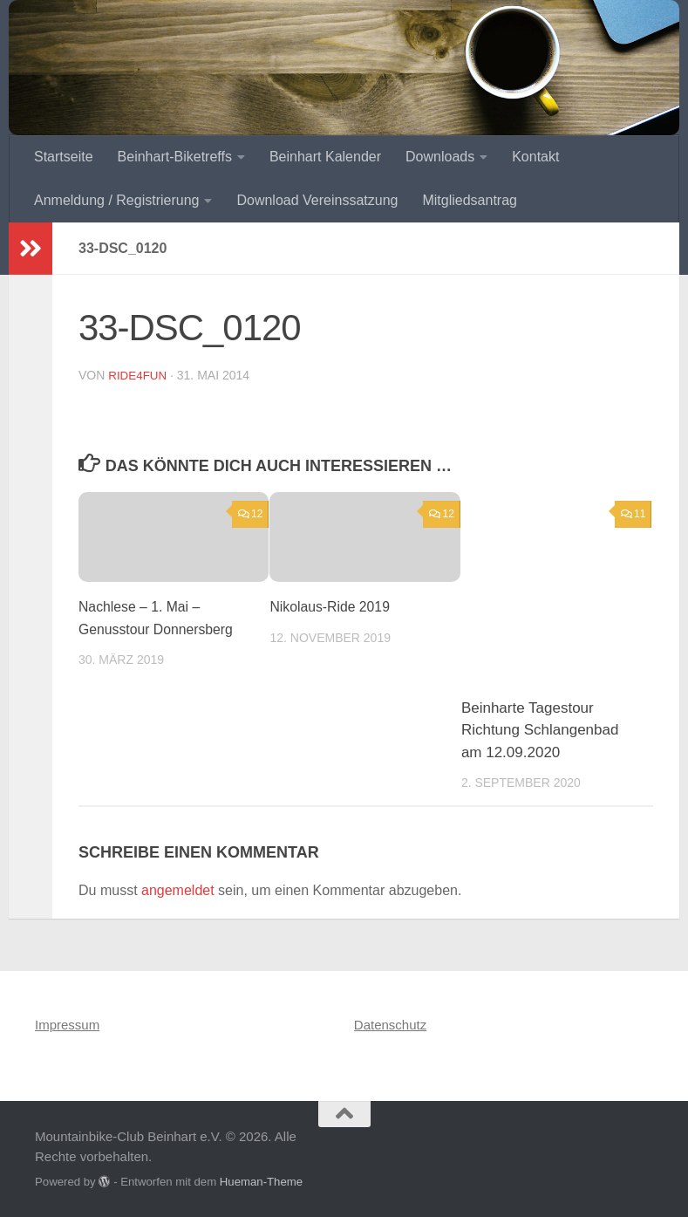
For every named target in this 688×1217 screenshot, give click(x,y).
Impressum (67, 1023)
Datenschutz (390, 1023)
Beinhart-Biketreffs (175, 156)
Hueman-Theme (261, 1180)
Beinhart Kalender (325, 156)
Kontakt (535, 156)
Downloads (439, 156)
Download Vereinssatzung (317, 200)
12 (250, 513)
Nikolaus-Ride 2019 (333, 606)
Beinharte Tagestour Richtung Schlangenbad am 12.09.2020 (540, 729)
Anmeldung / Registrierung (116, 200)
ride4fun (138, 375)
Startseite (63, 156)
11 (633, 513)
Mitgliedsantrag (469, 200)
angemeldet (178, 889)
